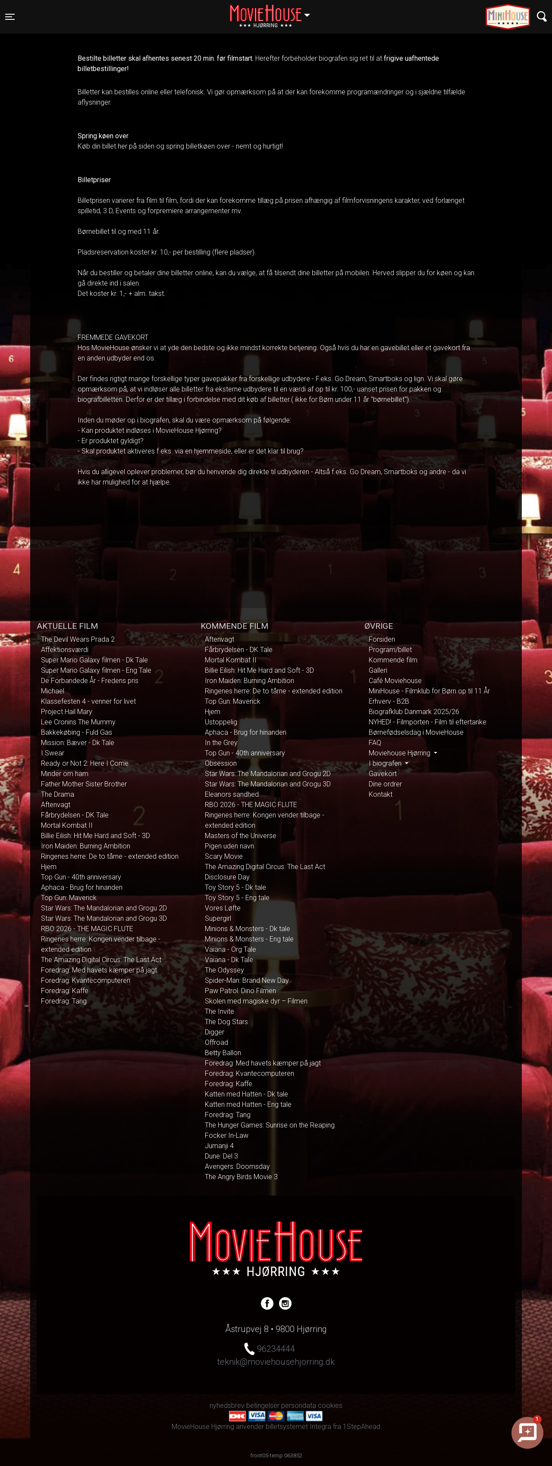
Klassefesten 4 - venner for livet (88, 701)
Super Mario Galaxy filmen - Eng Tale (96, 670)
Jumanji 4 (219, 1146)
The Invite (219, 1011)
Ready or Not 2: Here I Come (85, 763)
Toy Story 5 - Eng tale (237, 898)
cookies (330, 1405)
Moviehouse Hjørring (400, 753)
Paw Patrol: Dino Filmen (240, 991)
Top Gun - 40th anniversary (81, 877)
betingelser (262, 1405)
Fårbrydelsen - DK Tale (75, 815)
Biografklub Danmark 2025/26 (414, 712)
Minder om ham (64, 774)
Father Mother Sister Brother (84, 784)
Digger (214, 1032)
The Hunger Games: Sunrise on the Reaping (270, 1125)
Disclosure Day (227, 877)
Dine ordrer (385, 784)
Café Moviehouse (395, 681)
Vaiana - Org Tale (230, 949)
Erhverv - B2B (389, 701)
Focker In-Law (226, 1135)
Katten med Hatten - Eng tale (248, 1104)
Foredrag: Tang (64, 1001)
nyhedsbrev (227, 1405)
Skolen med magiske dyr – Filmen (256, 1001)
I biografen (386, 763)
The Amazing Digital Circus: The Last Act (101, 960)
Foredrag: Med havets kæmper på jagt (99, 970)
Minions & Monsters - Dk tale (247, 929)
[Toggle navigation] (10, 17)
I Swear (52, 753)
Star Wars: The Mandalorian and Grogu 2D (104, 908)
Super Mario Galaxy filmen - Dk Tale (94, 660)
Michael (52, 691)
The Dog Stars (226, 1022)
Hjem (48, 867)
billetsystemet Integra (298, 1427)
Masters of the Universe (240, 836)
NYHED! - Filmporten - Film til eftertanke (427, 722)
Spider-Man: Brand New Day (247, 980)
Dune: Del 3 (221, 1156)
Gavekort (383, 774)
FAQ (375, 743)
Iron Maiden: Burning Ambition (85, 846)
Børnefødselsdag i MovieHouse (416, 732)
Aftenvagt (55, 805)
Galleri (378, 670)
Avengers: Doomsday (237, 1166)
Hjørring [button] (274, 11)
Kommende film (393, 660)
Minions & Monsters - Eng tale (249, 939)
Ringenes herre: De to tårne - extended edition (110, 856)
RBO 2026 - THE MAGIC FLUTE (87, 929)
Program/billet (390, 650)
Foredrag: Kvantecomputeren (85, 980)
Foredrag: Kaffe (64, 991)
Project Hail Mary (66, 712)
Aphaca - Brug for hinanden (81, 887)
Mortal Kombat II (67, 825)
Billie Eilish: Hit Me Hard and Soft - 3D (95, 836)
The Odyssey (224, 970)
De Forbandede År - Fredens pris (89, 681)
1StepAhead (361, 1427)
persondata (298, 1405)
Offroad (216, 1042)
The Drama (57, 794)
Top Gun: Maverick (69, 898)
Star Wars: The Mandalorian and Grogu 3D (104, 918)
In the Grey (221, 743)
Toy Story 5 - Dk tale (235, 887)
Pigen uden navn (229, 846)
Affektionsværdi (64, 650)
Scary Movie (224, 856)
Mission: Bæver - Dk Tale (77, 743)
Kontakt (380, 794)
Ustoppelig (221, 722)
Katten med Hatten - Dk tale (246, 1094)
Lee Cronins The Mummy (78, 722)
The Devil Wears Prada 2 (78, 639)
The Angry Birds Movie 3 (241, 1177)
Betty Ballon (223, 1053)
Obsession (221, 763)
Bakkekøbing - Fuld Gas (76, 732)
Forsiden (382, 639)
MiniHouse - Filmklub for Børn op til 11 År (429, 691)
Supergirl (218, 918)
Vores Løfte (223, 908)
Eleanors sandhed (232, 794)
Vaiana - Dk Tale (229, 960)
